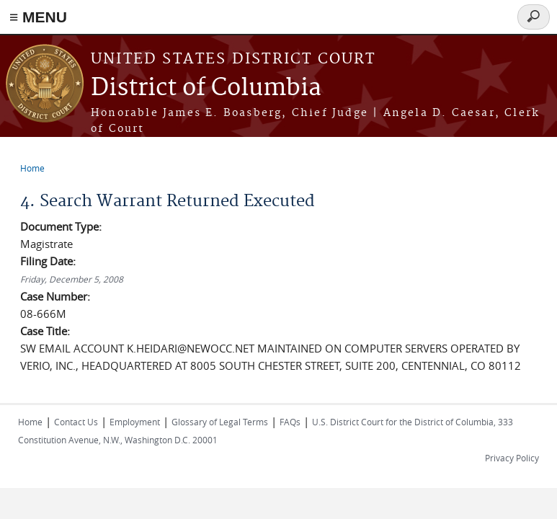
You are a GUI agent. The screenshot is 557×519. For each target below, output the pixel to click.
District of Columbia (206, 88)
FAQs (290, 421)
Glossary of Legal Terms (219, 421)
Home (32, 168)
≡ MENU (38, 17)
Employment (135, 421)
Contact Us (76, 421)
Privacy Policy (512, 457)
